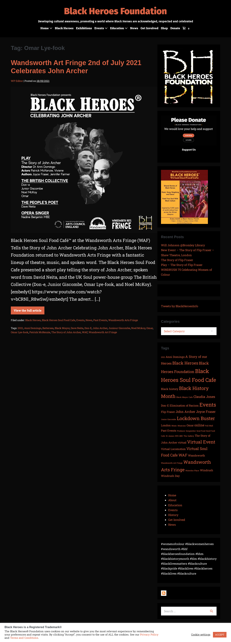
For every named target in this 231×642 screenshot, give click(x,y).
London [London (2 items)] (166, 425)
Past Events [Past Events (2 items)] (168, 430)
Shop (164, 28)
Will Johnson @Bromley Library (183, 245)
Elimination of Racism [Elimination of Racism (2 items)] (184, 405)
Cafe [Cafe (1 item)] (191, 397)
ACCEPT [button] (219, 634)
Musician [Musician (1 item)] (182, 425)
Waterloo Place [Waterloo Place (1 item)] (192, 470)
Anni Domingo (32, 328)
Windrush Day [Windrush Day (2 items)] (170, 476)
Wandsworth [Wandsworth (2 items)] (196, 455)
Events (101, 28)
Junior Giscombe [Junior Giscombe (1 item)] (168, 419)
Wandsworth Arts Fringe (123, 320)
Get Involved (149, 28)
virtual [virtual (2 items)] (182, 442)
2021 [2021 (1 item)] (163, 357)
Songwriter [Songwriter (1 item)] (191, 431)
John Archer (100, 328)
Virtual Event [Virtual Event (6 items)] (201, 442)
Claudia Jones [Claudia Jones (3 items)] (204, 396)
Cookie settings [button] (200, 634)
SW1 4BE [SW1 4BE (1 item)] (179, 436)
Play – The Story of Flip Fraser (181, 265)
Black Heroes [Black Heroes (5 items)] (185, 363)
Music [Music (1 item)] (174, 425)
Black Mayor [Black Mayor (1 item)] (182, 397)
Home (46, 28)
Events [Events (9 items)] (207, 404)
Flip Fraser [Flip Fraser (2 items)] (168, 412)
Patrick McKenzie (39, 332)
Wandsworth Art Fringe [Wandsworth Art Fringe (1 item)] (172, 463)
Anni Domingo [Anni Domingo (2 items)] (175, 357)
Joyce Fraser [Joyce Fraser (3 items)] (206, 411)
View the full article (29, 309)
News (134, 28)
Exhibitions (84, 28)
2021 (20, 328)
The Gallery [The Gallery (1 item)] (189, 436)
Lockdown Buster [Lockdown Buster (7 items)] (196, 418)
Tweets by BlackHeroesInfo (179, 306)
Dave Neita (77, 328)
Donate (175, 28)
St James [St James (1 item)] (170, 436)
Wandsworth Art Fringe (103, 332)
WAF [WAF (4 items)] (182, 455)
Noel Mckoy (138, 328)
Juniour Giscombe (119, 328)
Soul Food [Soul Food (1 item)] (201, 431)
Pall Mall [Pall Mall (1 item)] (209, 425)
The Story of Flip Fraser (177, 260)
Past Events (100, 320)
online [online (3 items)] (199, 425)
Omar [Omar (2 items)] (190, 425)
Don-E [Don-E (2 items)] (165, 405)
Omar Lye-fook (19, 332)
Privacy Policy (149, 634)
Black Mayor (62, 328)
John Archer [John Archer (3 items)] (185, 411)
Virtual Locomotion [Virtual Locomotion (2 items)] (173, 449)
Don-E (88, 328)
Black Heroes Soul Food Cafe (58, 320)
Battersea (48, 328)
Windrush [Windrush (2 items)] (206, 470)
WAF (85, 332)
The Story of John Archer (66, 332)
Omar (149, 328)
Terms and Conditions (24, 637)
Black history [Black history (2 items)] (169, 389)
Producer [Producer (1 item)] (181, 431)
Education (119, 28)
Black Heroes (64, 28)
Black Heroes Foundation (115, 11)
